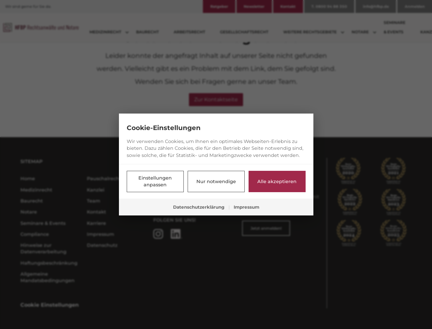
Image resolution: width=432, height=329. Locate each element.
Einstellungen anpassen (155, 181)
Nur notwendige (216, 181)
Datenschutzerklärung (199, 207)
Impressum (246, 207)
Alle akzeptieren (277, 181)
